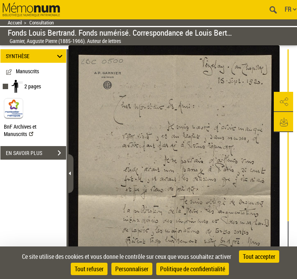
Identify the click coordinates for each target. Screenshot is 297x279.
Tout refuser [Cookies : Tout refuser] (89, 269)
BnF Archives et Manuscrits (20, 130)
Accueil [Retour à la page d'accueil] (15, 22)
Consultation (41, 22)
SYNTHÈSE (35, 56)
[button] (283, 102)
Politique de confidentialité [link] (192, 269)
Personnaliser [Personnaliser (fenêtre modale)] (131, 269)
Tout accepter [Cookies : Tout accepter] (259, 256)
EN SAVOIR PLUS (36, 153)
